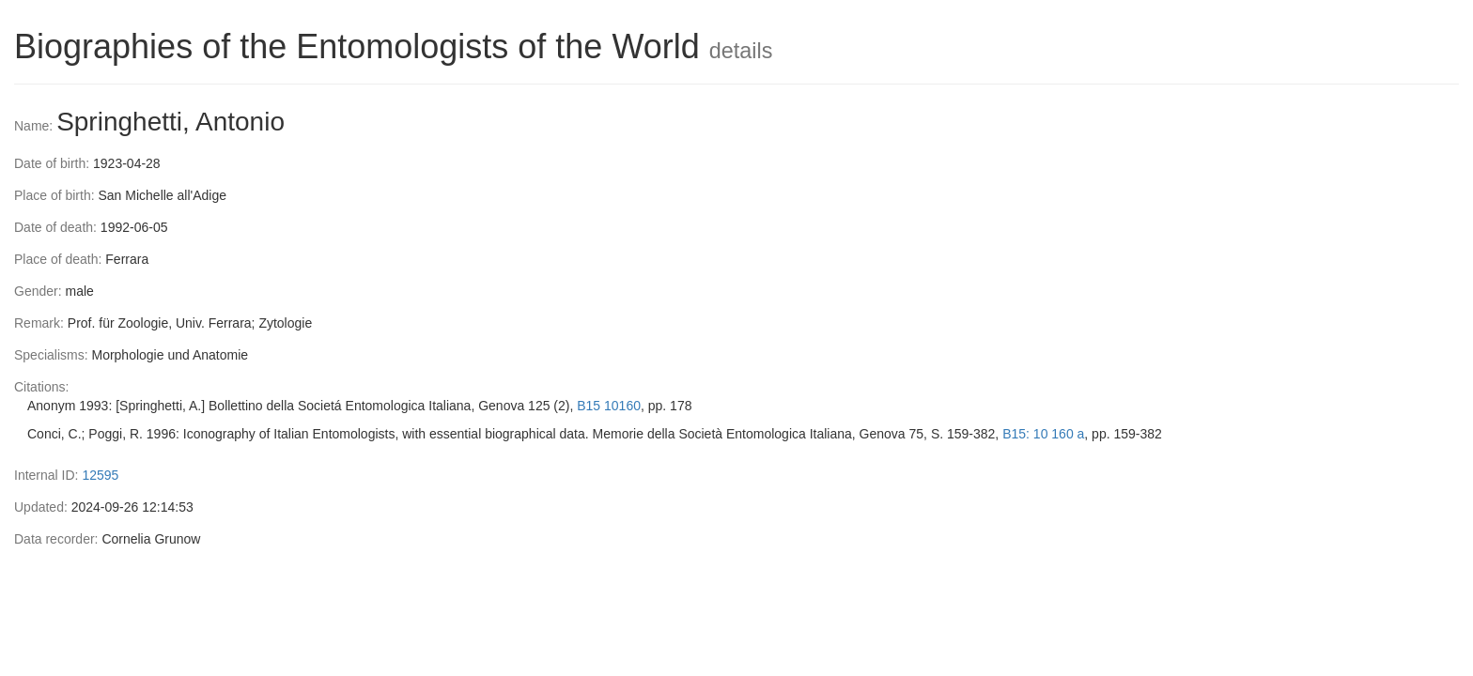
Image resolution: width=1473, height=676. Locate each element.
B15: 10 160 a (1043, 433)
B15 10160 (609, 405)
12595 (100, 475)
